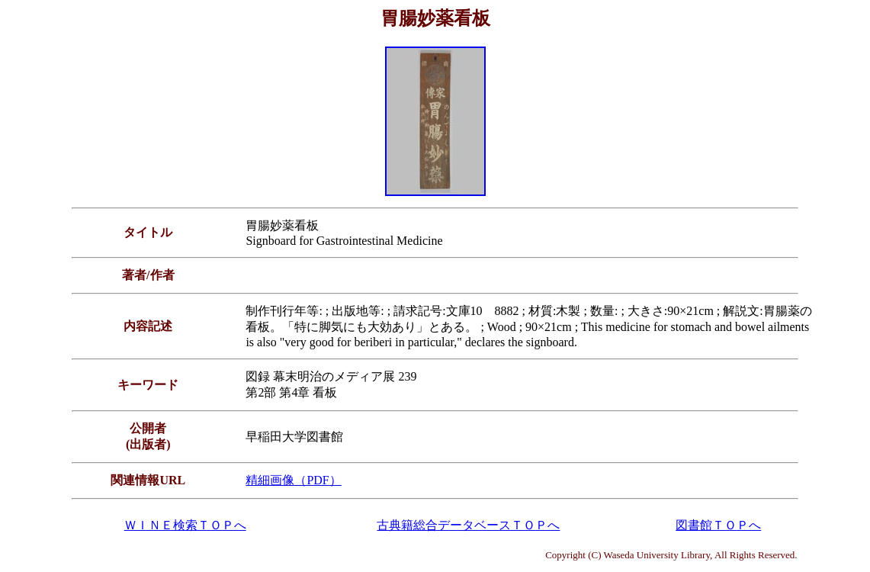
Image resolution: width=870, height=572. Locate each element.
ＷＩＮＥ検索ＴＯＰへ (185, 525)
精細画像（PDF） (293, 480)
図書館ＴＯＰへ (718, 525)
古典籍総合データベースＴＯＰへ (468, 525)
